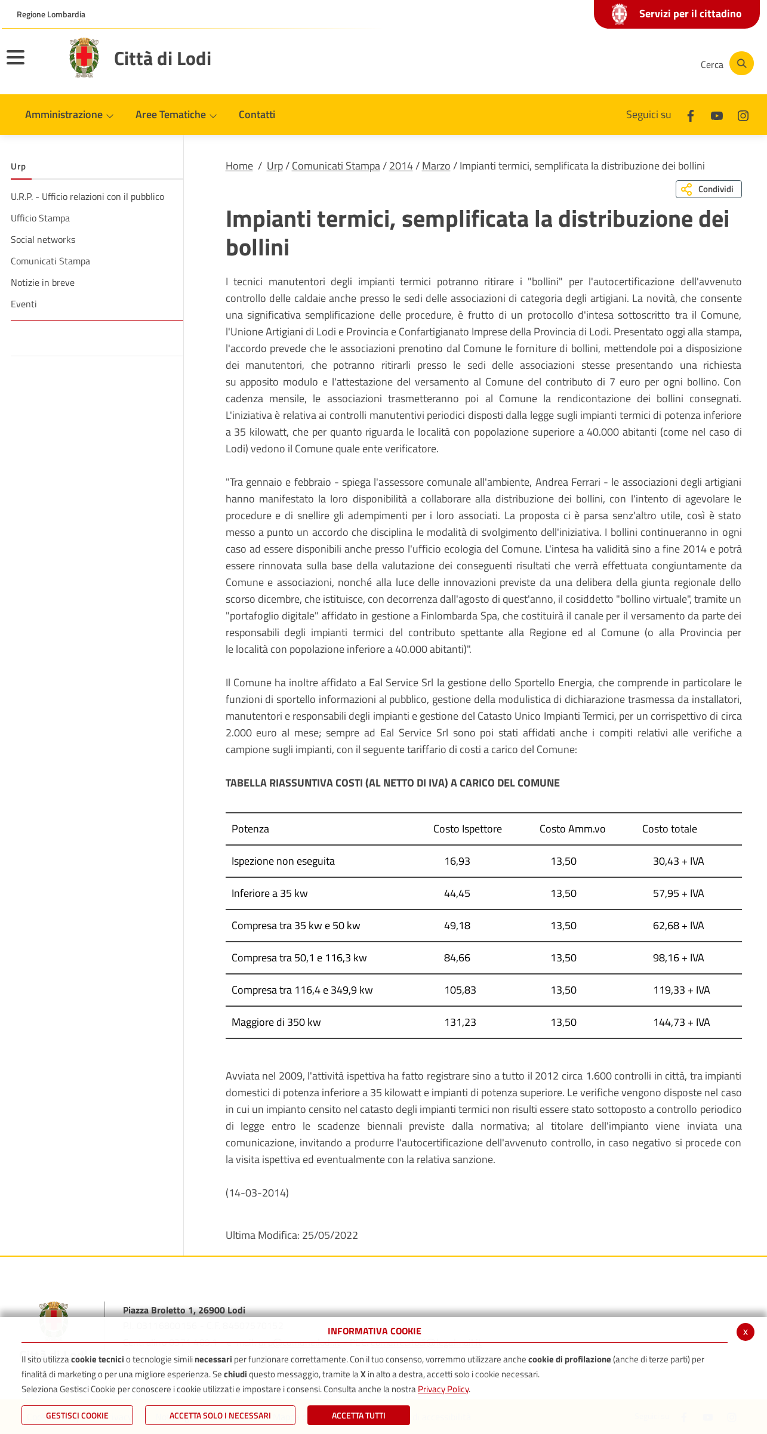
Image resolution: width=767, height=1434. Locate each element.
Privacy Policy (443, 1389)
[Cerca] (725, 63)
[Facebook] (571, 63)
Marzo (436, 166)
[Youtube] (607, 63)
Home (239, 166)
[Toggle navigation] (30, 65)
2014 (401, 166)
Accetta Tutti (359, 1415)
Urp (275, 166)
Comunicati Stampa (336, 166)
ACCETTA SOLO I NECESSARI (220, 1415)
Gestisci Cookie (77, 1415)
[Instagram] (643, 63)
